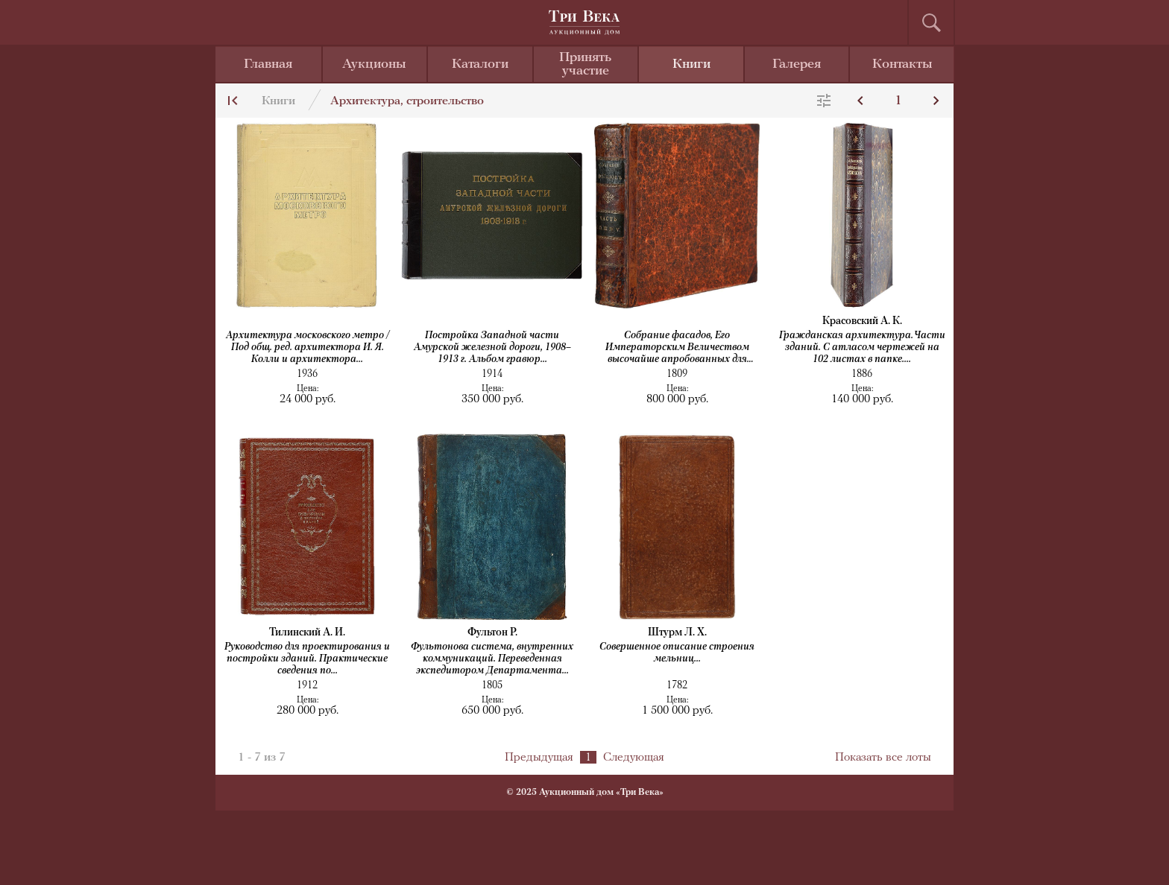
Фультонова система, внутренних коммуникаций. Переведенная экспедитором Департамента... (492, 658)
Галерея (796, 64)
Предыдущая (539, 758)
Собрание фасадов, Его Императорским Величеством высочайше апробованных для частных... (677, 348)
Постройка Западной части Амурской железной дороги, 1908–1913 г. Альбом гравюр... (492, 347)
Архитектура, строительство (407, 101)
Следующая (633, 758)
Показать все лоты (883, 758)
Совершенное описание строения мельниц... (676, 652)
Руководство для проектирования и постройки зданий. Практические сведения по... (307, 658)
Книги (691, 64)
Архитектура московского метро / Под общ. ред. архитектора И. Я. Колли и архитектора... (307, 347)
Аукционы (374, 64)
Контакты (902, 64)
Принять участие (585, 64)
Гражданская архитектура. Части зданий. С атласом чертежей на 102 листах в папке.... (862, 347)
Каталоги (480, 64)
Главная (268, 64)
